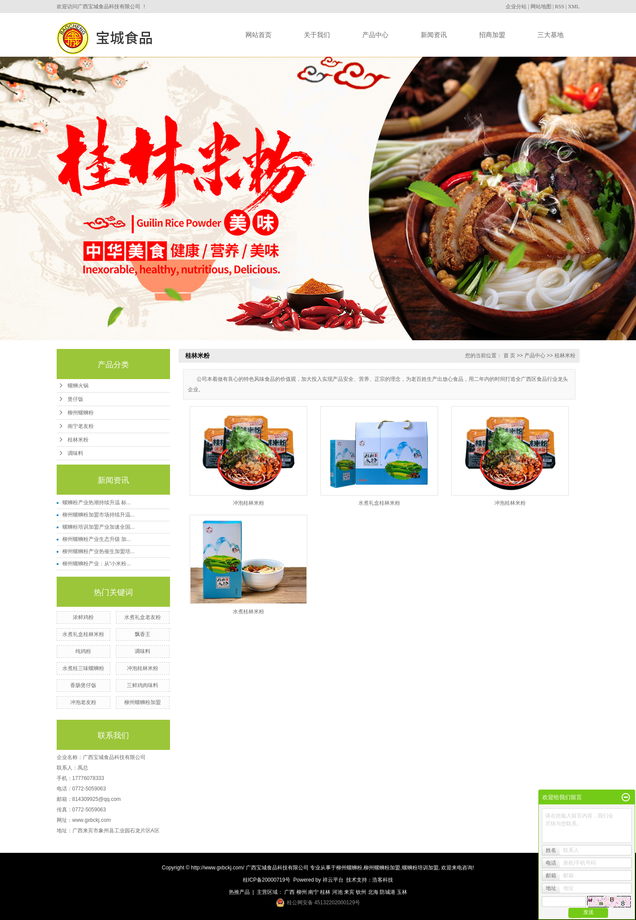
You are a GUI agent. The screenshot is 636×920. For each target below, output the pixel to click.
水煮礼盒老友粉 (142, 617)
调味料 (75, 453)
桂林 (325, 892)
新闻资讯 (434, 34)
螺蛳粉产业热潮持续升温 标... (96, 502)
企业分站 (516, 6)
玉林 (402, 892)
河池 (337, 892)
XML (574, 6)
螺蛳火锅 (78, 386)
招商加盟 (492, 34)
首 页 (509, 355)
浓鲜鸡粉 (83, 617)
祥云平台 (333, 880)
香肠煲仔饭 (83, 685)
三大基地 (550, 34)
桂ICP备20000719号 (266, 880)
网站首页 (258, 34)
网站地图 (541, 6)
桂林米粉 (78, 440)
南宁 (313, 892)
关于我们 (317, 34)
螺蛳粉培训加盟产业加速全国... (98, 527)
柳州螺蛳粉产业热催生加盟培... (98, 551)
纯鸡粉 (83, 651)
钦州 (361, 892)
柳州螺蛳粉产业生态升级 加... (96, 539)
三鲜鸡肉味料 (142, 685)
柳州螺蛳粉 (81, 413)
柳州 (301, 892)
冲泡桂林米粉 (142, 668)
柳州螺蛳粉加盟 (142, 702)
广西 (289, 892)
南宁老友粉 (81, 426)
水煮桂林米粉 (248, 612)
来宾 (349, 892)
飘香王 (142, 634)
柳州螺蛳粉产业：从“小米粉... (96, 564)
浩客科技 (382, 880)
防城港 (387, 892)
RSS (559, 6)
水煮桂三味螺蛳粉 (83, 668)
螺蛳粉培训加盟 (420, 868)
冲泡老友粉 (83, 702)
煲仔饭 (75, 399)
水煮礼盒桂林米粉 (83, 634)
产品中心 (375, 34)
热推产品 (239, 892)
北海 (373, 892)
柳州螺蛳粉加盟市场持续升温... (98, 515)
